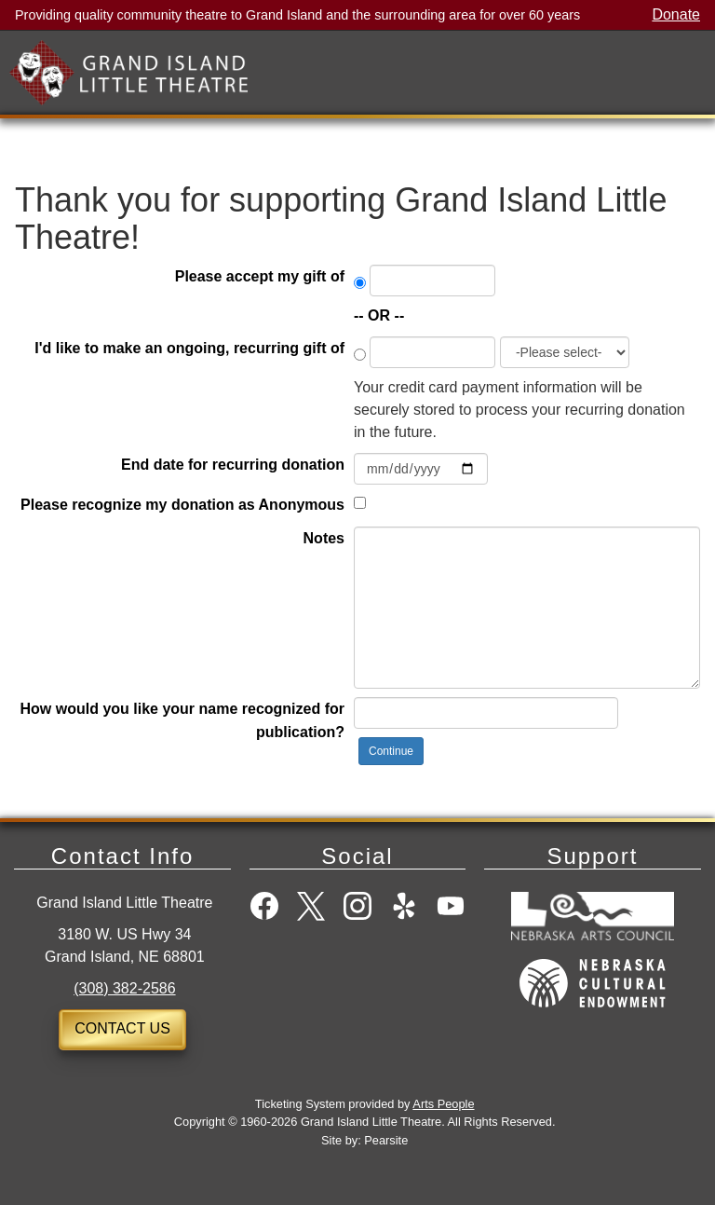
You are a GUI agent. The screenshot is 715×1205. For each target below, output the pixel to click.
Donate (676, 14)
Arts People (443, 1104)
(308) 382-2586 (124, 988)
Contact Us (122, 1028)
